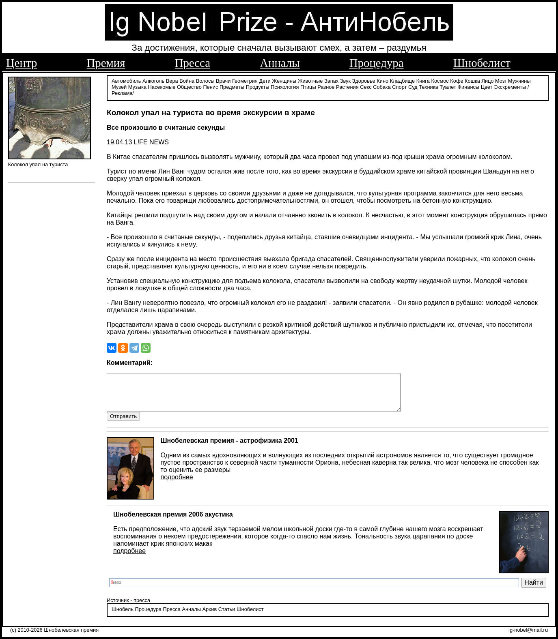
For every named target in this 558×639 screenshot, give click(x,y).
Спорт (399, 86)
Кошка (472, 80)
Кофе (456, 80)
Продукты (257, 86)
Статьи (226, 616)
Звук (345, 80)
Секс (366, 86)
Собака (382, 86)
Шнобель (123, 616)
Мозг (500, 80)
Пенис (210, 86)
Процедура (376, 62)
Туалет (448, 86)
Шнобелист (482, 62)
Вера (172, 80)
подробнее (177, 483)
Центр (21, 62)
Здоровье (363, 80)
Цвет (487, 86)
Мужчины (519, 80)
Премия (106, 62)
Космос (439, 80)
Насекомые (162, 86)
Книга (423, 80)
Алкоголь (153, 80)
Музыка (137, 86)
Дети (264, 80)
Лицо (488, 80)
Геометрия (245, 80)
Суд (413, 86)
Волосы (205, 80)
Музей (119, 86)
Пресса (192, 62)
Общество (189, 86)
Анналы (279, 62)
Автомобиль (126, 80)
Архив (209, 616)
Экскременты (510, 86)
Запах (331, 80)
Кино (382, 80)
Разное (325, 86)
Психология (285, 86)
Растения (347, 86)
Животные (310, 80)
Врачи (223, 80)
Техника (428, 86)
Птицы (308, 86)
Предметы (232, 86)
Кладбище (402, 80)
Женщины (284, 80)
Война (186, 80)
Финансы (468, 86)
